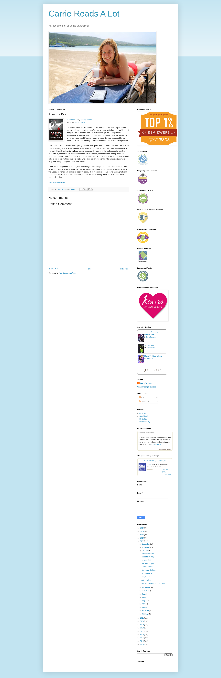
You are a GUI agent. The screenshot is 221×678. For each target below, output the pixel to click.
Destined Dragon (148, 564)
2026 (142, 528)
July (143, 594)
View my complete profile (146, 387)
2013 (142, 644)
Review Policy (144, 422)
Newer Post (53, 269)
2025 (142, 531)
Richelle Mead (156, 445)
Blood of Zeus (147, 573)
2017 (142, 631)
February (145, 611)
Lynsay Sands (86, 120)
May (144, 601)
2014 (142, 641)
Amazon (142, 413)
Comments (144, 402)
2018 (142, 628)
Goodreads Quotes (165, 449)
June (144, 597)
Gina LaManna (150, 347)
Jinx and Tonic (149, 345)
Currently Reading (152, 332)
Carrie (149, 464)
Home (89, 269)
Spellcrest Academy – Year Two (153, 583)
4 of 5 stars (80, 122)
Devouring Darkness (149, 570)
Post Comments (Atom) (67, 273)
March (144, 607)
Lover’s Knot (146, 560)
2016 (142, 635)
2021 (142, 618)
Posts (142, 397)
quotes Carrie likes (146, 432)
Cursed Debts (149, 335)
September (146, 588)
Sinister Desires (147, 567)
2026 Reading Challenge (155, 460)
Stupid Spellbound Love (153, 356)
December (146, 544)
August (145, 591)
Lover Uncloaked (148, 554)
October (145, 551)
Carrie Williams (146, 383)
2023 (142, 538)
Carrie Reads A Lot (84, 13)
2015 (142, 638)
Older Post (124, 269)
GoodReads (143, 416)
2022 (142, 541)
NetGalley (143, 419)
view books (167, 474)
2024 (142, 535)
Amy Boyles (149, 358)
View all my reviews (56, 182)
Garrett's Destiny (148, 557)
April (144, 604)
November (146, 547)
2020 (142, 621)
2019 (142, 625)
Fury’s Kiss (146, 577)
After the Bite (72, 120)
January (145, 614)
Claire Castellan (151, 337)
